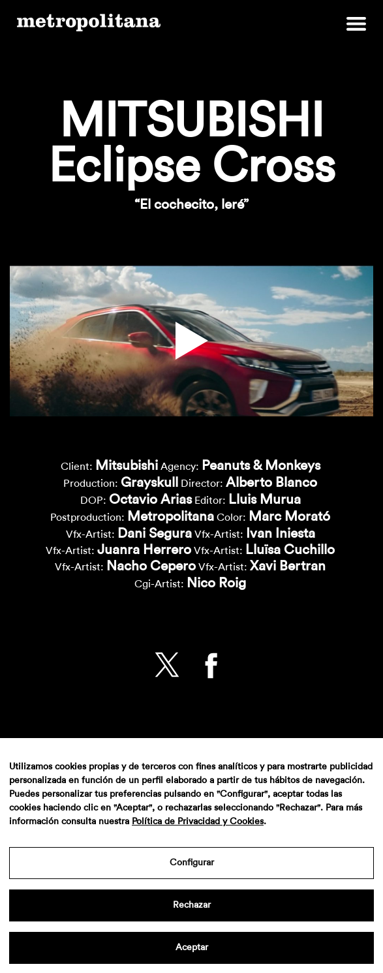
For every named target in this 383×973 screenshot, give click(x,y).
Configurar (192, 862)
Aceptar (192, 947)
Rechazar (192, 905)
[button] (192, 341)
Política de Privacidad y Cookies (198, 821)
